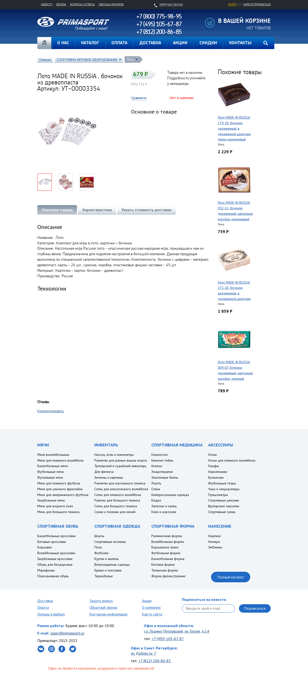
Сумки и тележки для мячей (114, 512)
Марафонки (46, 570)
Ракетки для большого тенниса (117, 500)
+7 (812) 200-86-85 (154, 660)
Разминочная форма (166, 536)
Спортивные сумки (221, 512)
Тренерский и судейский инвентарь (120, 466)
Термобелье (103, 576)
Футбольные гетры (222, 483)
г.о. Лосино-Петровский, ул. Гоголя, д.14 (176, 631)
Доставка (45, 600)
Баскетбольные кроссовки (56, 536)
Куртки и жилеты (106, 559)
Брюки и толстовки (108, 570)
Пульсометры (218, 495)
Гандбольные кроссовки (54, 559)
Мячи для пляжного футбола (58, 483)
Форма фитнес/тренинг (168, 576)
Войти (232, 4)
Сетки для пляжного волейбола (117, 495)
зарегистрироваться (257, 4)
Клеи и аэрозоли (163, 512)
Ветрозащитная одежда (112, 564)
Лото (130, 59)
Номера (214, 542)
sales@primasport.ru (67, 633)
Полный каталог (230, 577)
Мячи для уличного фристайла (60, 489)
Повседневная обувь (53, 576)
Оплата (43, 607)
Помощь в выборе (51, 614)
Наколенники (217, 472)
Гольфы (213, 466)
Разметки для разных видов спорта (120, 460)
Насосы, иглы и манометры (114, 454)
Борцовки (44, 547)
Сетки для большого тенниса (115, 506)
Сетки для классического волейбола (121, 489)
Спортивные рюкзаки (223, 500)
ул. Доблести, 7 (143, 653)
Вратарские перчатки (223, 506)
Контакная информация (108, 614)
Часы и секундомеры (223, 489)
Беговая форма (163, 564)
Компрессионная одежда (170, 495)
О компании (151, 607)
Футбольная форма (165, 553)
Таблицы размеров (111, 4)
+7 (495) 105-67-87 (168, 638)
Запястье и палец (164, 506)
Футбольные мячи (50, 472)
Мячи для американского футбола (62, 495)
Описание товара (57, 209)
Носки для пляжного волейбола (231, 460)
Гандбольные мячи (51, 500)
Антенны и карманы (108, 477)
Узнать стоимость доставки (146, 209)
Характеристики (97, 209)
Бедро (156, 500)
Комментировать (50, 410)
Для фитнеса (104, 472)
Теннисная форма (164, 570)
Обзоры (61, 4)
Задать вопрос (101, 600)
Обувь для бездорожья (54, 564)
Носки (212, 454)
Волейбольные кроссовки (56, 553)
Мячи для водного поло (55, 506)
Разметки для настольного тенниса (119, 483)
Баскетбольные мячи (52, 466)
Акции (147, 600)
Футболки (101, 553)
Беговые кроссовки (51, 542)
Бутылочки (216, 477)
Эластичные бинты (164, 477)
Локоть (156, 483)
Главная (44, 43)
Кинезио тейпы (162, 460)
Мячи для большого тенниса (58, 512)
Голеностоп (159, 454)
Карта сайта (152, 614)
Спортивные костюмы (110, 542)
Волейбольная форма (167, 542)
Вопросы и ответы (82, 4)
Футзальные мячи (50, 477)
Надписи (214, 536)
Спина (155, 489)
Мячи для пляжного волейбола (60, 460)
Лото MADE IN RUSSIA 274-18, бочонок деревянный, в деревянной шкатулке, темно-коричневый (234, 128)
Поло (98, 547)
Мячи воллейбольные (53, 454)
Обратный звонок (103, 607)
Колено (156, 466)
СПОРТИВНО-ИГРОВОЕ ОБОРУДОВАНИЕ (87, 59)
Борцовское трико (165, 547)
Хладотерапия (162, 472)
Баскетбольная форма (167, 559)
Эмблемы (215, 547)
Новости (46, 4)
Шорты (99, 536)
